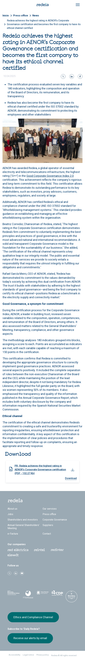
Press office (20, 15)
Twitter (9, 573)
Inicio (6, 15)
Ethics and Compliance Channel (33, 617)
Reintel (39, 549)
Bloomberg (71, 597)
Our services (50, 508)
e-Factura (13, 533)
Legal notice (28, 655)
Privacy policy (42, 655)
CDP (57, 594)
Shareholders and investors (23, 519)
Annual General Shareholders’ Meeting (23, 527)
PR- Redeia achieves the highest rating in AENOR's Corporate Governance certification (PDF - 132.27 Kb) (40, 469)
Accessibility (14, 655)
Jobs (10, 514)
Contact (47, 533)
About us (12, 508)
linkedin (16, 573)
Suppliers (48, 525)
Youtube (22, 573)
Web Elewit (13, 555)
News (35, 15)
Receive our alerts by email (30, 638)
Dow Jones (13, 594)
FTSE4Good (28, 594)
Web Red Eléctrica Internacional (57, 549)
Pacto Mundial (42, 594)
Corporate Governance (55, 519)
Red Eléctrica (18, 549)
